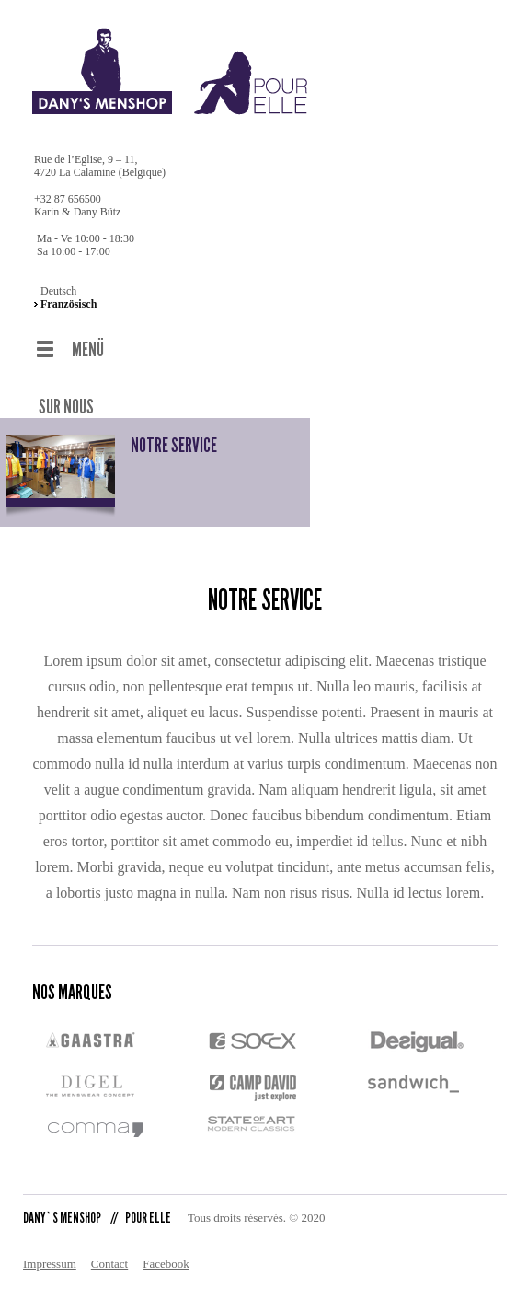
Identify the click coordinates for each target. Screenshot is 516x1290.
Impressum (49, 1241)
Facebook (166, 1241)
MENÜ (88, 350)
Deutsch (58, 291)
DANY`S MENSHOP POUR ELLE (97, 1194)
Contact (109, 1241)
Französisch (68, 303)
